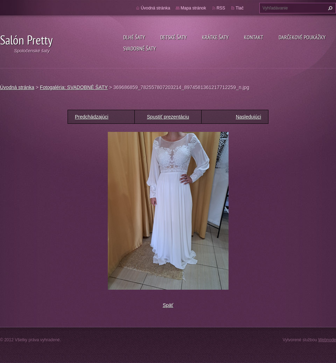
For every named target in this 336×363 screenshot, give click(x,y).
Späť (168, 305)
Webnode (327, 339)
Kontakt (253, 37)
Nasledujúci (248, 117)
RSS (221, 8)
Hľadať (329, 8)
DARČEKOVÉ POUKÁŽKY (302, 37)
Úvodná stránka (155, 8)
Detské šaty (173, 37)
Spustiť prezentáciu (168, 117)
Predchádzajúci (91, 117)
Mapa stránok (193, 8)
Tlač (240, 8)
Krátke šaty (215, 37)
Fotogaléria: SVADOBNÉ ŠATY (74, 87)
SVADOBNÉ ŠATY (139, 48)
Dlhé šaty (134, 37)
